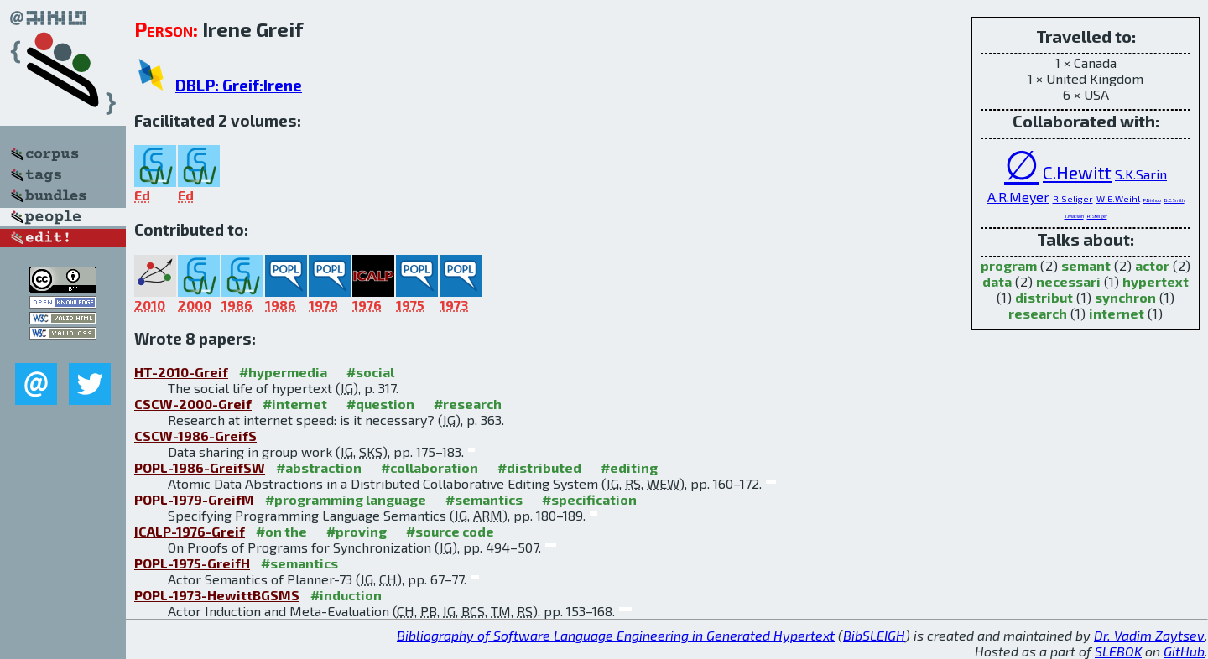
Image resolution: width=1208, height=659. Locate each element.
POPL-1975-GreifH (192, 563)
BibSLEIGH (874, 635)
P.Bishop (1152, 200)
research (1037, 313)
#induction (346, 595)
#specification (589, 499)
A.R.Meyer (1018, 197)
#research (468, 404)
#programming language (345, 499)
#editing (629, 467)
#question (380, 404)
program (1009, 265)
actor (1152, 265)
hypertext (1155, 281)
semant (1086, 265)
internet (1116, 313)
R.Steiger (1097, 216)
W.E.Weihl (1118, 198)
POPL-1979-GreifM (194, 499)
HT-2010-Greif (181, 372)
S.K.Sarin (1141, 174)
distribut (1044, 297)
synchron (1125, 297)
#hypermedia (283, 372)
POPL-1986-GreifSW (199, 467)
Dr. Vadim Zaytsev (1149, 635)
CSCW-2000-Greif (193, 404)
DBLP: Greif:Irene (238, 85)
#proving (356, 531)
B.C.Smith (1174, 200)
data (997, 281)
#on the (281, 531)
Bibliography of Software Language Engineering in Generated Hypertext (616, 635)
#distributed (539, 467)
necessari (1068, 281)
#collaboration (429, 467)
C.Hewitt (1077, 172)
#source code (450, 531)
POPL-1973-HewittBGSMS (216, 595)
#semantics (484, 499)
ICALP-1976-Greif (189, 531)
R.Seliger (1073, 198)
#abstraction (319, 467)
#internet (295, 404)
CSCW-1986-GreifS (195, 436)
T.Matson (1074, 216)
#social (370, 372)
